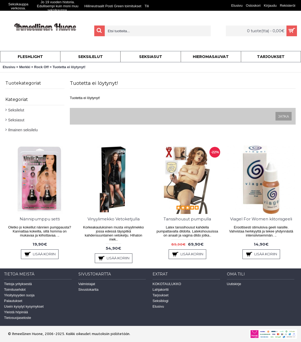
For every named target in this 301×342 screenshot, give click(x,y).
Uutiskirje (234, 284)
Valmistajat (86, 284)
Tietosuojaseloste (17, 318)
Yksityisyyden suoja (19, 295)
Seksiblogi (160, 301)
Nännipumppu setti (40, 218)
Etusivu (9, 67)
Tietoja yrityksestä (18, 284)
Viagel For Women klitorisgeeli (261, 218)
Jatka (283, 116)
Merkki (24, 67)
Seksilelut (16, 110)
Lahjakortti (161, 290)
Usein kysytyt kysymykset (23, 306)
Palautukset (13, 301)
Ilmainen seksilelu (23, 130)
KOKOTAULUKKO (167, 284)
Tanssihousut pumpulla (187, 218)
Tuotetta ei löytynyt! (69, 67)
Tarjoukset (160, 295)
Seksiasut (16, 120)
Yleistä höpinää (16, 312)
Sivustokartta (88, 290)
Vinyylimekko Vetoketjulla (114, 218)
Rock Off (41, 67)
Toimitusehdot (15, 290)
